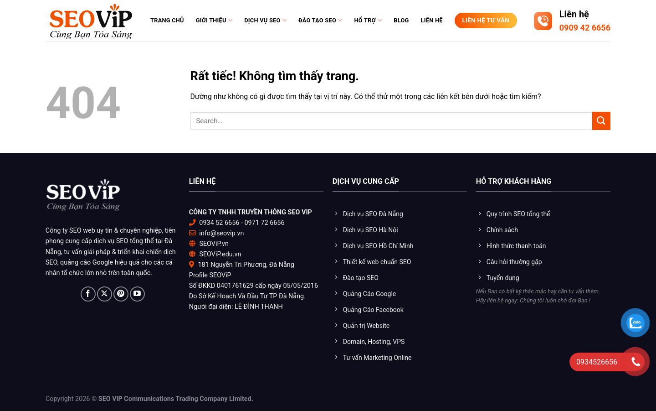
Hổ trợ (368, 20)
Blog (401, 20)
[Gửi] (601, 121)
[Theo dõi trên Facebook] (88, 294)
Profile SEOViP (210, 275)
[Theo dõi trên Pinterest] (120, 294)
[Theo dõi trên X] (104, 294)
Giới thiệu (214, 20)
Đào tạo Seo (320, 20)
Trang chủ (167, 20)
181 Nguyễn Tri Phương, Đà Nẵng (246, 265)
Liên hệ (432, 20)
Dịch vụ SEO (265, 20)
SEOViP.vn (214, 244)
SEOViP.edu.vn (220, 254)
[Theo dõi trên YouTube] (137, 294)
